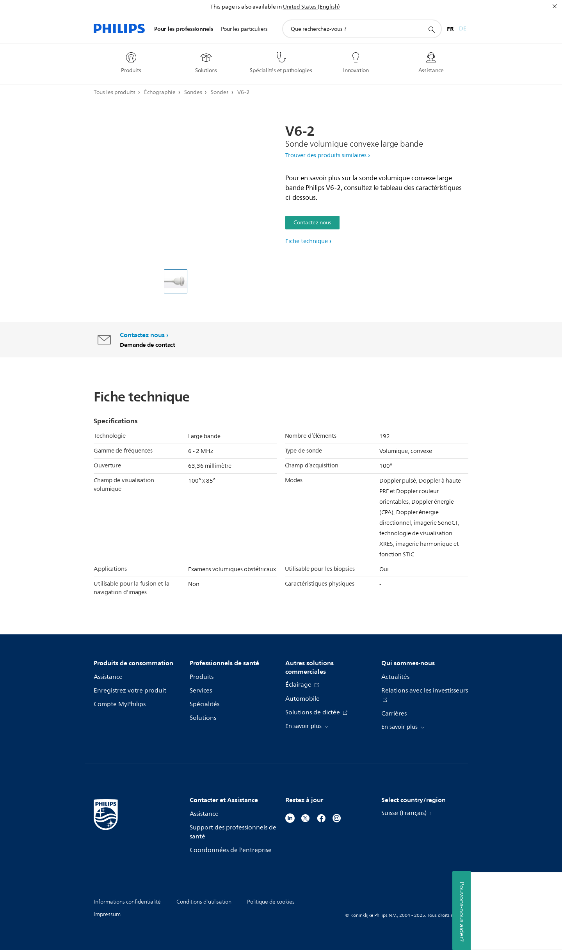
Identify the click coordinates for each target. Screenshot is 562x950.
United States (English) (311, 6)
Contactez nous (312, 222)
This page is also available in (246, 6)
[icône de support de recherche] (431, 29)
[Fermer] (554, 6)
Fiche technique (306, 241)
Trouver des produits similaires (325, 155)
